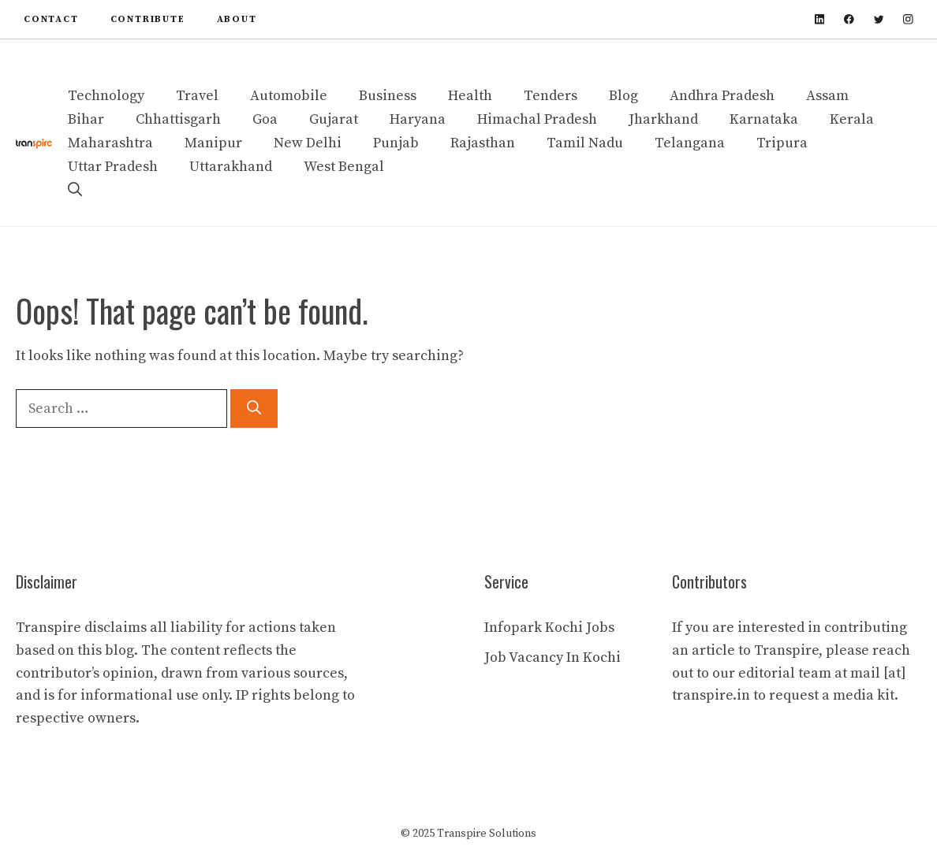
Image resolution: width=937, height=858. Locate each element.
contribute (147, 19)
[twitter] (879, 19)
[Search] (254, 408)
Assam (827, 96)
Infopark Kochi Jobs (549, 627)
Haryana (418, 119)
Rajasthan (482, 143)
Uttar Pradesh (113, 167)
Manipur (213, 143)
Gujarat (333, 119)
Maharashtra (110, 143)
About (237, 19)
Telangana (690, 143)
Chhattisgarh (178, 119)
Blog (623, 96)
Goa (265, 119)
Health (470, 96)
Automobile (288, 96)
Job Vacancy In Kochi (552, 657)
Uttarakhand (230, 167)
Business (387, 96)
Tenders (550, 96)
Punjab (396, 143)
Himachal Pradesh (537, 119)
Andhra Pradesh (722, 96)
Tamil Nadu (585, 143)
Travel (197, 96)
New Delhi (308, 143)
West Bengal (344, 167)
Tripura (782, 143)
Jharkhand (663, 119)
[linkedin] (820, 19)
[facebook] (849, 19)
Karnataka (764, 119)
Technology (106, 96)
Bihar (86, 119)
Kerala (852, 119)
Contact (51, 19)
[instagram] (908, 19)
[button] (75, 190)
